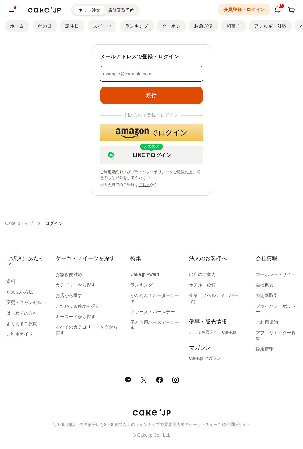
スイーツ (102, 26)
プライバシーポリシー (150, 172)
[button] (151, 132)
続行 (151, 95)
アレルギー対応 (270, 26)
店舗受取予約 (121, 10)
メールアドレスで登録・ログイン (139, 56)
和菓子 (233, 26)
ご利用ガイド (19, 334)
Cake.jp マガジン (205, 358)
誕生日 (72, 26)
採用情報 (264, 348)
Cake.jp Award (144, 274)
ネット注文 (89, 10)
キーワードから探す (76, 316)
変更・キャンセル (24, 302)
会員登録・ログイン (244, 9)
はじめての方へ (21, 313)
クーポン (171, 26)
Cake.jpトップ (19, 223)
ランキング (136, 26)
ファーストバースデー (152, 311)
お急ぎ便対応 (69, 274)
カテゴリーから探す (76, 284)
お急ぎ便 (203, 26)
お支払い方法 (19, 291)
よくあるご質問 (21, 323)
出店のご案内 (202, 274)
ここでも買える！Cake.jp (212, 332)
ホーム (17, 26)
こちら (144, 185)
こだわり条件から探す (78, 306)
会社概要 (264, 284)
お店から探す (69, 295)
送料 (10, 281)
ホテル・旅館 (202, 284)
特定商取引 (267, 295)
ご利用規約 (109, 172)
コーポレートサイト (276, 274)
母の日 (45, 26)
